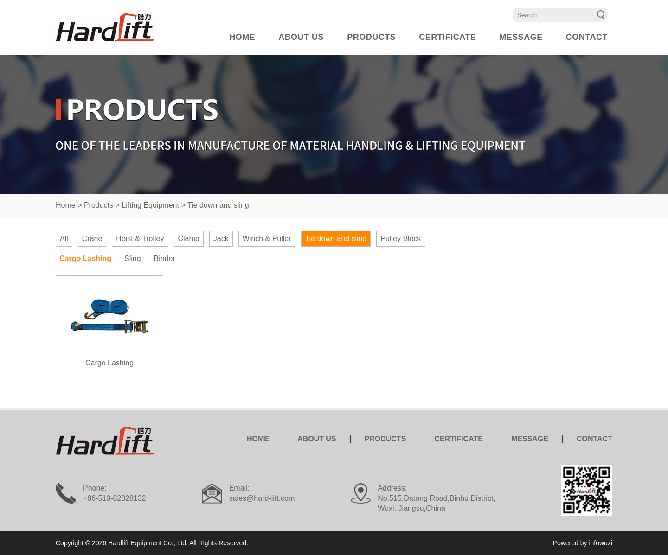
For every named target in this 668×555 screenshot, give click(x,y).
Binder (164, 258)
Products (98, 205)
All (64, 238)
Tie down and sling (218, 205)
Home (66, 205)
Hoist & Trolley (140, 238)
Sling (132, 258)
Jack (221, 238)
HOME (242, 37)
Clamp (188, 238)
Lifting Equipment (150, 205)
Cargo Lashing (85, 258)
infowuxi (600, 543)
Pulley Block (400, 238)
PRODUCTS (371, 37)
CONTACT (587, 37)
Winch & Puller (267, 238)
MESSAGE (521, 37)
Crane (92, 238)
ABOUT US (301, 37)
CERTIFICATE (447, 37)
